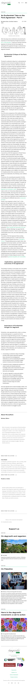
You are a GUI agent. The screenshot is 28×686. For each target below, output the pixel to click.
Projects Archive (14, 677)
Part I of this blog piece (6, 42)
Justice (3, 532)
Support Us (14, 672)
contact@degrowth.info (15, 655)
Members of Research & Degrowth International (12, 591)
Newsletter (14, 670)
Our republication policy (6, 522)
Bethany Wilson (6, 21)
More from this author (7, 455)
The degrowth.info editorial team (9, 633)
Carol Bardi (11, 21)
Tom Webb (5, 555)
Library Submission (14, 674)
